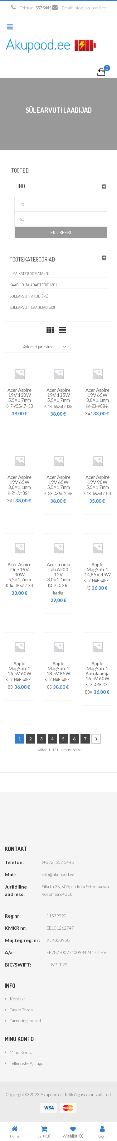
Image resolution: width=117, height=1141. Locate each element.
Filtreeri (61, 232)
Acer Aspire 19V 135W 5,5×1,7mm (58, 395)
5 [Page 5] (63, 738)
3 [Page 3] (41, 738)
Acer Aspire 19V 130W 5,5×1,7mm (19, 395)
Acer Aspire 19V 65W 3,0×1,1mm (97, 395)
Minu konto (21, 1052)
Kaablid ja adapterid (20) (33, 284)
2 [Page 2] (30, 738)
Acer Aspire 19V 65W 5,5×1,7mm (58, 482)
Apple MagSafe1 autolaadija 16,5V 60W (97, 671)
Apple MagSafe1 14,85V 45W (97, 569)
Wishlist (73, 1131)
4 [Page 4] (52, 738)
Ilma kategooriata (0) (29, 273)
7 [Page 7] (85, 738)
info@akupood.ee (90, 7)
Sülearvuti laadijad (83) (32, 307)
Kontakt (17, 998)
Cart (43, 1131)
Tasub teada (21, 1009)
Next (96, 739)
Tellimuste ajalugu (26, 1063)
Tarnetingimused (25, 1020)
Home (14, 1131)
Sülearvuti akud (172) (29, 295)
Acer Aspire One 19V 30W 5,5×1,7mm (19, 572)
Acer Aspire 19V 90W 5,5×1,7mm (97, 482)
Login (102, 1131)
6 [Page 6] (74, 738)
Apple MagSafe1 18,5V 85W (58, 668)
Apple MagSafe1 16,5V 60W (19, 668)
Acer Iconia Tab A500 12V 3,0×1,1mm (58, 572)
